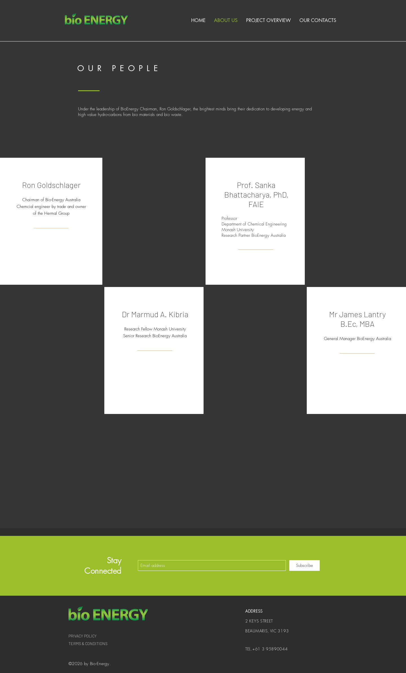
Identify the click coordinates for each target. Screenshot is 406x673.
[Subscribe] (304, 565)
